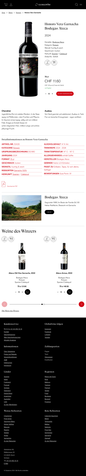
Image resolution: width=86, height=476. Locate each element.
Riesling (6, 430)
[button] (42, 304)
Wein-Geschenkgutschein (12, 337)
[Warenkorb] (5, 4)
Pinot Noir (48, 430)
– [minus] (45, 93)
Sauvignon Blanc (9, 421)
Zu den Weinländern (10, 405)
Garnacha (48, 435)
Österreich (7, 391)
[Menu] (81, 4)
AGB (5, 360)
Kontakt (6, 332)
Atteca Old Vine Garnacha (22, 273)
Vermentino (7, 438)
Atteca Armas (64, 273)
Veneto (47, 391)
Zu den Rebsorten (10, 441)
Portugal (6, 385)
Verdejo (6, 433)
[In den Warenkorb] (65, 94)
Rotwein (56, 45)
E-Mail (6, 463)
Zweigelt (47, 438)
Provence (48, 402)
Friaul (46, 393)
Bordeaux (48, 396)
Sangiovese (48, 433)
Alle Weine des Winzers (10, 311)
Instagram (48, 329)
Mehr (49, 212)
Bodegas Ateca (58, 42)
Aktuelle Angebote (10, 340)
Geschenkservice (9, 335)
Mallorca (47, 382)
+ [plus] (52, 93)
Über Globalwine (9, 351)
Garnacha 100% (20, 170)
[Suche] (76, 5)
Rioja (46, 379)
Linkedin (47, 335)
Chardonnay (8, 416)
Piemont (47, 388)
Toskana (47, 385)
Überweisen (49, 357)
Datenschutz (8, 363)
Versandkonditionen (10, 357)
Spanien (55, 54)
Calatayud (63, 54)
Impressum (7, 365)
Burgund (47, 399)
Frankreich (7, 382)
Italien (6, 379)
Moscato (7, 427)
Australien (7, 399)
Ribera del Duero (50, 377)
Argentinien (7, 396)
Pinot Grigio (8, 419)
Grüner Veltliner (9, 424)
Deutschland (8, 393)
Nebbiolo (48, 427)
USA (5, 402)
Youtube (47, 337)
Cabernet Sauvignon (51, 416)
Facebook (48, 332)
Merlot (47, 419)
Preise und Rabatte (10, 354)
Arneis (6, 435)
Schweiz (6, 388)
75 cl (12, 159)
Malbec (47, 424)
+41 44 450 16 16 (16, 329)
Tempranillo (48, 421)
